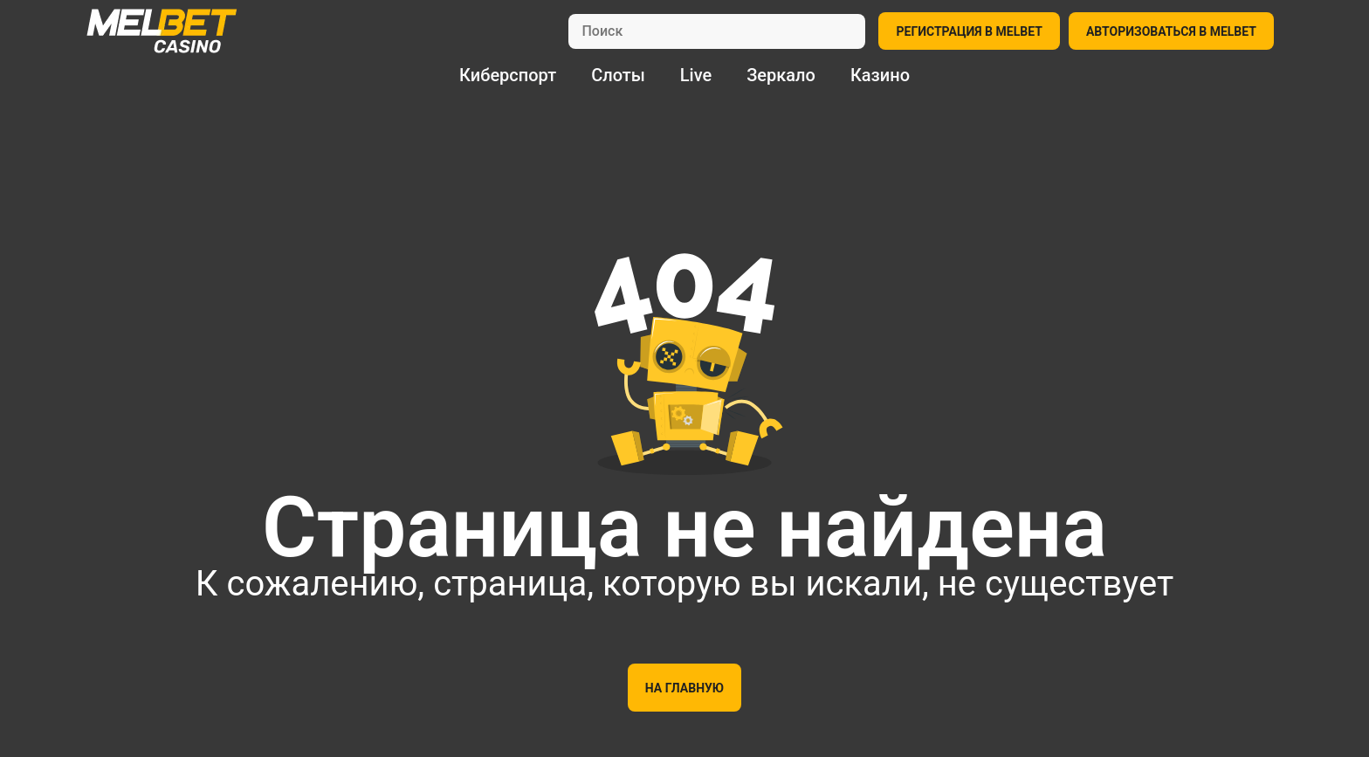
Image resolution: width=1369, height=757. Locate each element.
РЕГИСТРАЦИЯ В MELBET (969, 31)
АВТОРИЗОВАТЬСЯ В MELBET (1171, 31)
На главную (684, 688)
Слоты (618, 75)
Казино (880, 75)
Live (696, 75)
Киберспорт (507, 75)
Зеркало (780, 75)
